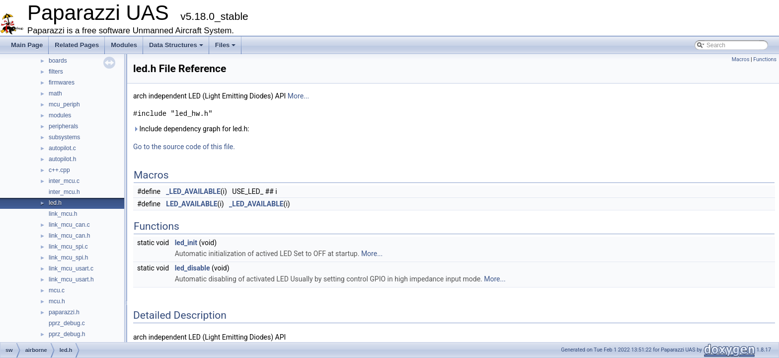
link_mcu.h (63, 213)
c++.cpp (59, 170)
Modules (124, 45)
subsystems (64, 137)
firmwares (62, 82)
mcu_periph (64, 104)
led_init (186, 243)
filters (56, 71)
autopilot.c (62, 148)
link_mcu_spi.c (68, 246)
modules (60, 115)
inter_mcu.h (64, 191)
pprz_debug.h (67, 334)
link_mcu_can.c (69, 224)
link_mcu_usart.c (71, 268)
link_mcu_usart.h (71, 279)
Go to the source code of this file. (184, 147)
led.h (55, 202)
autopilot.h (62, 159)
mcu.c (57, 290)
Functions (765, 59)
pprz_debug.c (67, 323)
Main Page (27, 45)
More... (298, 96)
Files (225, 45)
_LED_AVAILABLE (193, 191)
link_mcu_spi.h (68, 257)
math (55, 93)
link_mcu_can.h (69, 235)
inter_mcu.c (64, 181)
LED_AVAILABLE (191, 204)
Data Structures (176, 45)
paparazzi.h (64, 312)
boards (58, 60)
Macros (741, 59)
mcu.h (57, 301)
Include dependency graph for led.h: (191, 129)
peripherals (63, 126)
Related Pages (77, 45)
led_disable (192, 268)
